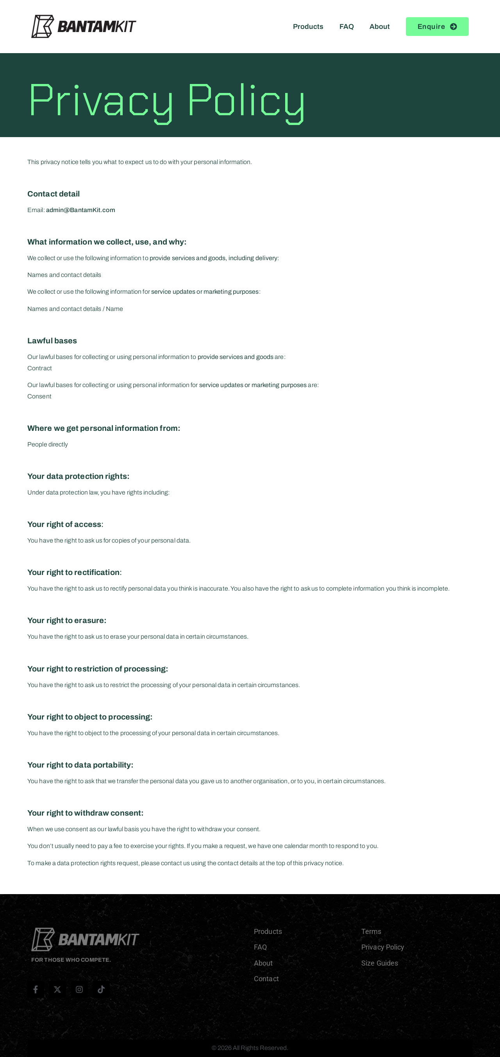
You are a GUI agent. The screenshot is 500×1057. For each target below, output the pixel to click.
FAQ (346, 26)
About (380, 26)
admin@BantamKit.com (80, 210)
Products (308, 26)
